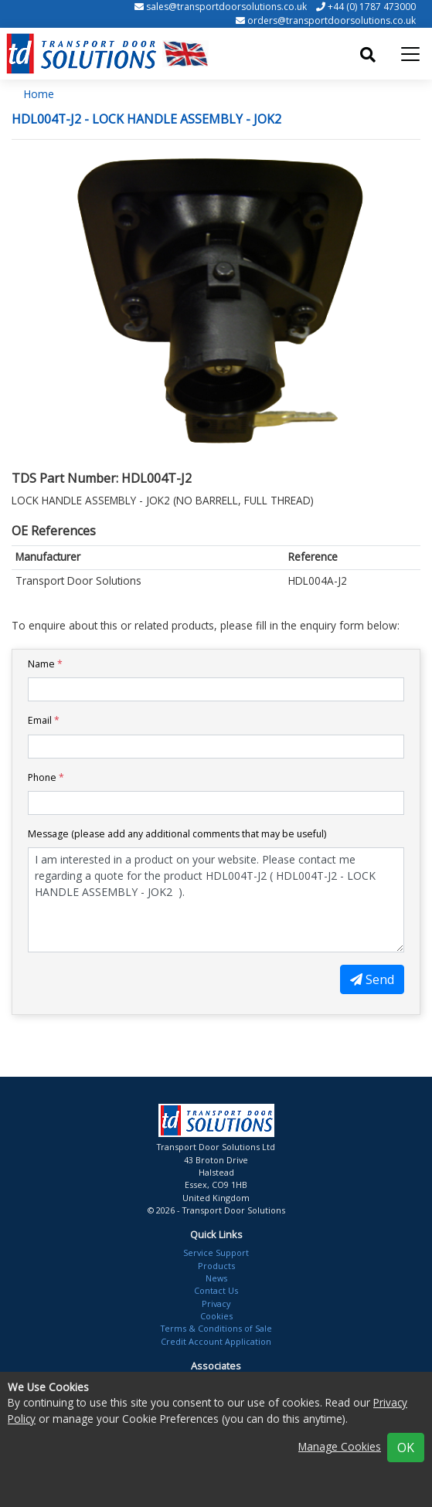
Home (39, 94)
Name (45, 663)
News (216, 1278)
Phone (46, 777)
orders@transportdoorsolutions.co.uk (331, 20)
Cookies (216, 1316)
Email (44, 720)
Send (372, 979)
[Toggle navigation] (410, 54)
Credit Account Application (216, 1341)
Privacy (216, 1303)
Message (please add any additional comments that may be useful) (177, 833)
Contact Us (216, 1290)
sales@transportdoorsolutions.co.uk (226, 6)
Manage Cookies (339, 1446)
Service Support (216, 1252)
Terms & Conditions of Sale (216, 1328)
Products (216, 1265)
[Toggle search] (368, 54)
